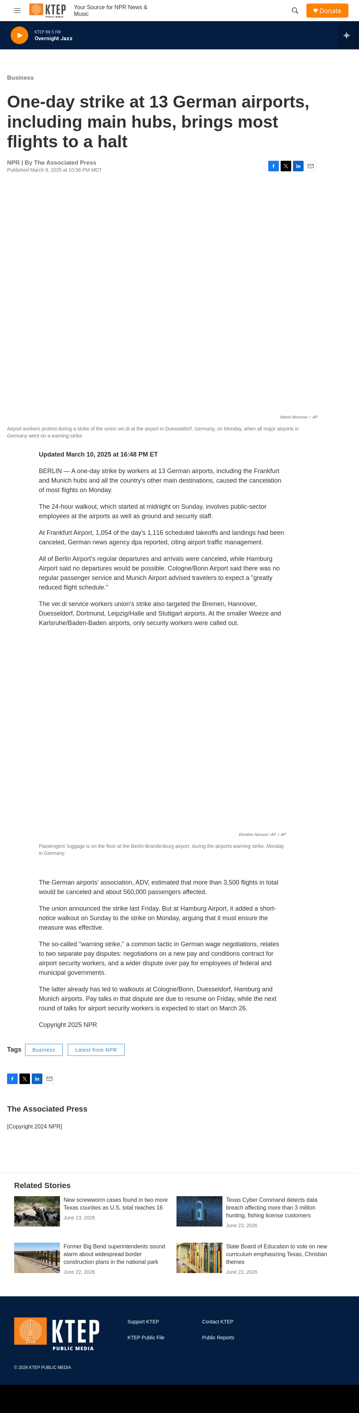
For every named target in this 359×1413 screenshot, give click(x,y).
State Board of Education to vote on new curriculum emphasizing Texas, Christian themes (276, 1254)
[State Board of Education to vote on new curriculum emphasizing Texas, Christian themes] (199, 1258)
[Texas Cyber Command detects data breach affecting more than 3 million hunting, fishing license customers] (199, 1211)
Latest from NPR (96, 1050)
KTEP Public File (145, 1337)
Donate (330, 10)
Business (20, 77)
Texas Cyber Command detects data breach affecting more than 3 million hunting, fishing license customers (271, 1207)
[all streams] (348, 35)
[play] (19, 35)
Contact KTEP (217, 1322)
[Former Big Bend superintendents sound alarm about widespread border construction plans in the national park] (37, 1258)
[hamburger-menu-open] (17, 11)
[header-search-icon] (295, 10)
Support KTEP (143, 1322)
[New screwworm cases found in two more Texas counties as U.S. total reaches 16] (37, 1211)
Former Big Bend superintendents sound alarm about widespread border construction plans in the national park (114, 1254)
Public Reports (218, 1337)
